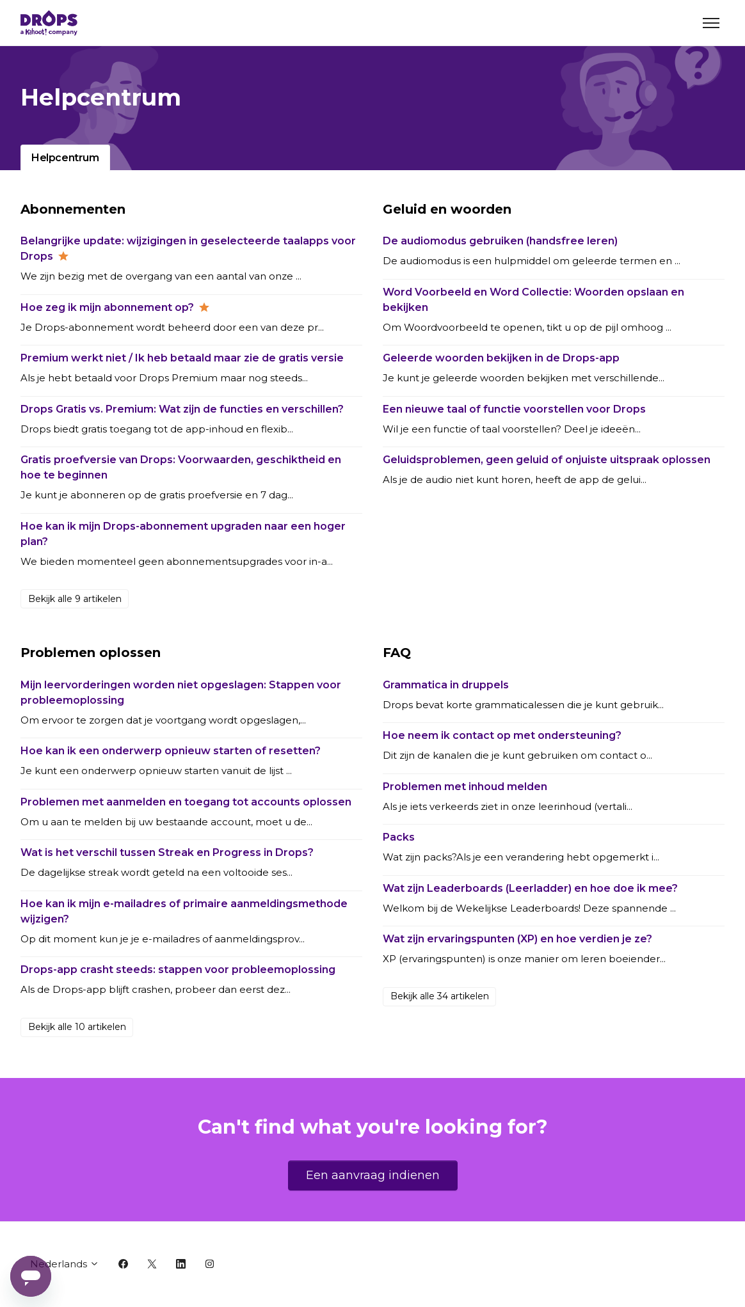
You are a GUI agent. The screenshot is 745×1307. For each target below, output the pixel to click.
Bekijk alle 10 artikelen (77, 1027)
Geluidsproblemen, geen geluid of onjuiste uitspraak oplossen (546, 460)
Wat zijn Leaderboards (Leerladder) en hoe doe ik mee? (530, 888)
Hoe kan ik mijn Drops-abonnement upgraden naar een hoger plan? (183, 534)
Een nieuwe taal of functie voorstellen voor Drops (514, 409)
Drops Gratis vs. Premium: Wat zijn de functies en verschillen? (182, 409)
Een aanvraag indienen (373, 1175)
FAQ (397, 652)
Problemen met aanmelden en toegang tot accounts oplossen (185, 802)
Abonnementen (72, 209)
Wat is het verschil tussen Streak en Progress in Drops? (167, 852)
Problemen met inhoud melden (465, 786)
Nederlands (64, 1264)
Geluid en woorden (447, 209)
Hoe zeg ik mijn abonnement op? (107, 307)
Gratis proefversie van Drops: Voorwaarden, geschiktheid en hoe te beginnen (180, 467)
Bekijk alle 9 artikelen (75, 599)
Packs (399, 837)
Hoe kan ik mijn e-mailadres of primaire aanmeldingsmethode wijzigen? (184, 911)
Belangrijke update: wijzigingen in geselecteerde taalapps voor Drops (188, 248)
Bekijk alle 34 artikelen (439, 996)
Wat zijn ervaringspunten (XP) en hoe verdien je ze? (517, 939)
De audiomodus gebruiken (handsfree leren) (500, 241)
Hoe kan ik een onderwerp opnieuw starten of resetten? (170, 751)
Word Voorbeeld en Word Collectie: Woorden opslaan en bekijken (533, 299)
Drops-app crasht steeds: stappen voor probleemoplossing (177, 969)
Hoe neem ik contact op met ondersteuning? (502, 735)
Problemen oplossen (90, 652)
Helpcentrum (65, 158)
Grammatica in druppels (446, 685)
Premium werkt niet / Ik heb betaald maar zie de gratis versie (182, 358)
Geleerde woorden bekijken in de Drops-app (501, 358)
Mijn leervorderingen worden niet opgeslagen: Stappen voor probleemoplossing (180, 692)
